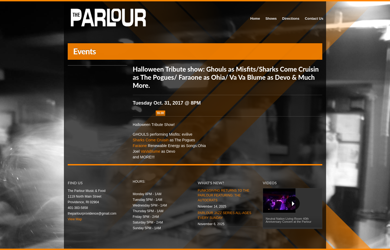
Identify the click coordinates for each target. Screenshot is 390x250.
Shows (271, 18)
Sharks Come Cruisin (150, 140)
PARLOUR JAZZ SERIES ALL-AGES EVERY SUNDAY (224, 215)
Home (255, 18)
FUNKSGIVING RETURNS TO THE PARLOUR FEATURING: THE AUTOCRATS (223, 195)
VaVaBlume (150, 151)
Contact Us (314, 18)
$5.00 (160, 113)
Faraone (140, 146)
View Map (75, 219)
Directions (291, 18)
